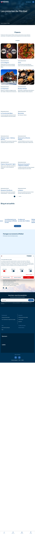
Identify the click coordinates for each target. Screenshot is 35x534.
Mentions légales (14, 360)
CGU (19, 360)
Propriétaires (20, 319)
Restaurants (5, 23)
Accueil (2, 23)
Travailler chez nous (21, 325)
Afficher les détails (29, 274)
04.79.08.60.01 (19, 357)
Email (15, 357)
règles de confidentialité (16, 302)
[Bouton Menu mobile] (33, 2)
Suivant (20, 196)
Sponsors (20, 321)
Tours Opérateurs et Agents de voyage (8, 319)
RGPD (22, 360)
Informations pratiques (6, 327)
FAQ (2, 329)
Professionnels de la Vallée (23, 317)
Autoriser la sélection (17, 277)
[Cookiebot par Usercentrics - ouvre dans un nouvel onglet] (27, 256)
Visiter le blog (17, 226)
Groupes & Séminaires (6, 317)
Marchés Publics (21, 327)
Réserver (28, 1)
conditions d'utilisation (24, 302)
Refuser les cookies (6, 277)
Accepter (28, 277)
